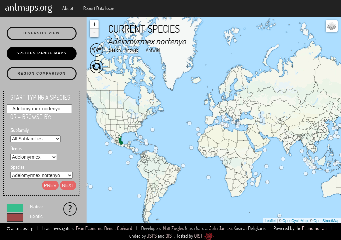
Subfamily (19, 130)
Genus (15, 148)
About (67, 8)
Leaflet (270, 221)
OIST (170, 236)
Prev (50, 185)
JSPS (152, 236)
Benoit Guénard (118, 228)
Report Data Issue (98, 8)
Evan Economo (89, 228)
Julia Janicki (220, 228)
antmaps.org (28, 6)
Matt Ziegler (173, 228)
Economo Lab (314, 228)
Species (17, 167)
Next (68, 185)
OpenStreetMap (326, 221)
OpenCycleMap (295, 221)
